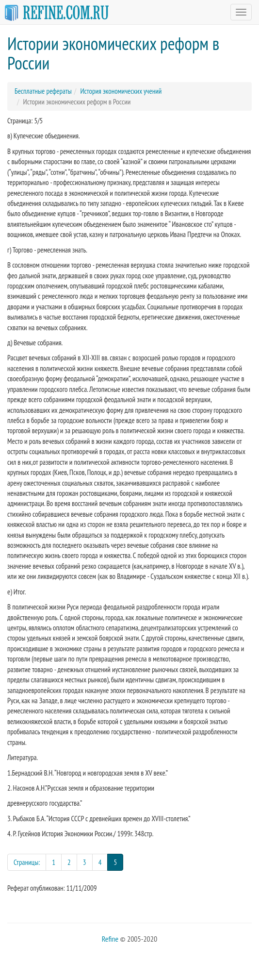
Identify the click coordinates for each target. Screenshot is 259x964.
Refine (110, 939)
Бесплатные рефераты (43, 91)
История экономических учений (121, 91)
